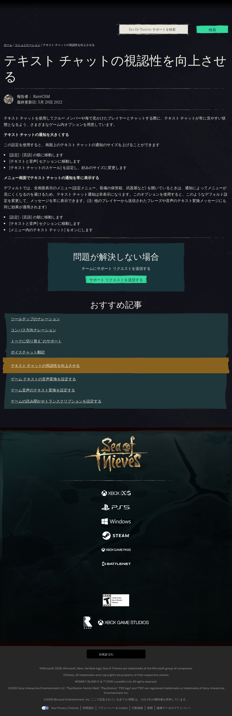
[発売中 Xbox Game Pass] (116, 550)
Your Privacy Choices (65, 708)
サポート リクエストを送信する (116, 279)
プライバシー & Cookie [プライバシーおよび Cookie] (113, 708)
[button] (116, 654)
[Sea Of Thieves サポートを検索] (153, 29)
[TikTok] (139, 580)
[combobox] (153, 29)
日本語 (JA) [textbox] (106, 654)
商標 (150, 708)
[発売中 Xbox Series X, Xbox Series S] (116, 494)
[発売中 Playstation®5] (116, 508)
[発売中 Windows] (116, 522)
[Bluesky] (149, 580)
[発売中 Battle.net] (116, 564)
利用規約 (88, 708)
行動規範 (137, 708)
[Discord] (129, 580)
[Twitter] (91, 580)
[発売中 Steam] (116, 536)
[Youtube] (115, 580)
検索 (212, 29)
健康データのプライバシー (174, 708)
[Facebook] (82, 580)
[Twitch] (101, 580)
